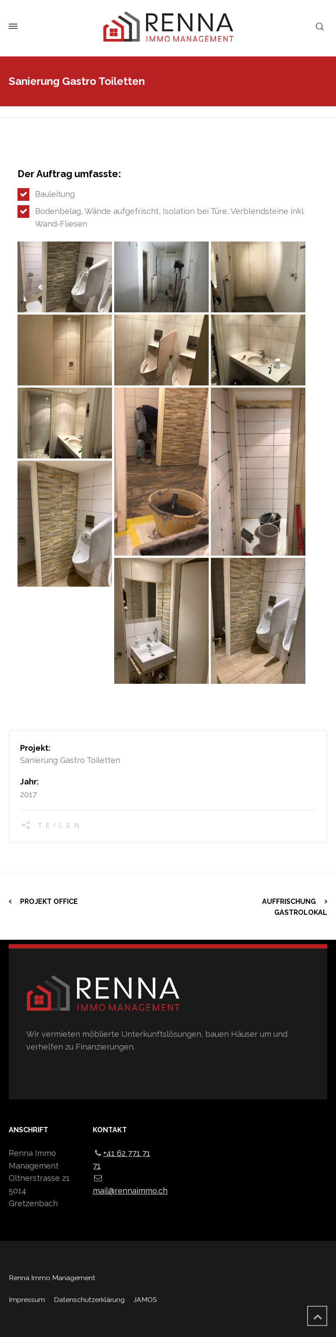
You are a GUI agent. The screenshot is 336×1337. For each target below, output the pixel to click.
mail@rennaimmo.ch (130, 1190)
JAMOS (145, 1299)
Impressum (27, 1299)
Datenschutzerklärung (89, 1299)
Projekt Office (49, 901)
